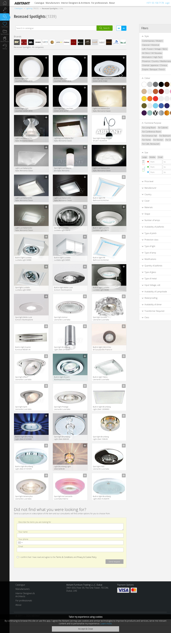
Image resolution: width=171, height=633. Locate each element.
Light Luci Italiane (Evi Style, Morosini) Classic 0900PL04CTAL (24, 139)
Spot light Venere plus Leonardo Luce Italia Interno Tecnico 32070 (24, 497)
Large (136, 157)
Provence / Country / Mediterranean (149, 61)
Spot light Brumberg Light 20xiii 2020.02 (62, 437)
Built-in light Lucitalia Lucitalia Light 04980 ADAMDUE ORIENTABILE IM (24, 259)
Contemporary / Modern (144, 41)
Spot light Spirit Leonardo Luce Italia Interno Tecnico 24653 (24, 408)
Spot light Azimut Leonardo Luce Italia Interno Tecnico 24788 (63, 318)
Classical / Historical (142, 45)
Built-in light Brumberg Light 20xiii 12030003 (102, 408)
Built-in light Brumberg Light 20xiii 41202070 (102, 497)
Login (167, 3)
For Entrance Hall (141, 136)
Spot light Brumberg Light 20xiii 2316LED (62, 348)
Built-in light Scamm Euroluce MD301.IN (23, 348)
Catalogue (39, 2)
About (112, 2)
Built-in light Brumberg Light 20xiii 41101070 (24, 467)
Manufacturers (53, 2)
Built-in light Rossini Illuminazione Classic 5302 (62, 378)
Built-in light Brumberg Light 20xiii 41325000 (24, 437)
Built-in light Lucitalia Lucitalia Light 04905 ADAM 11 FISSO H (62, 259)
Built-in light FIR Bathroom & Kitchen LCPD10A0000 (101, 259)
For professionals (99, 2)
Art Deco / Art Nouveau (144, 53)
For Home (138, 140)
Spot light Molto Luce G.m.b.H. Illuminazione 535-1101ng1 (24, 318)
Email (20, 546)
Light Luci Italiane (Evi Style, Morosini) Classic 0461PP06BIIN (102, 169)
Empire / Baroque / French (145, 69)
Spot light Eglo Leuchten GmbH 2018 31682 (102, 79)
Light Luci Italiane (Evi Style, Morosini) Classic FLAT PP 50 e (63, 199)
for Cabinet (154, 127)
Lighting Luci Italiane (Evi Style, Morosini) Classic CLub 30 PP (63, 139)
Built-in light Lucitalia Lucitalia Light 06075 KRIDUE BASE (101, 229)
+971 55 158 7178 (155, 2)
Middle (144, 157)
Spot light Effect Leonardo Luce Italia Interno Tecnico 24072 (24, 378)
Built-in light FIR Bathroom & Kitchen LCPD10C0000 (101, 199)
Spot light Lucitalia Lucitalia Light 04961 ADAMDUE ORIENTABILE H (24, 288)
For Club (161, 140)
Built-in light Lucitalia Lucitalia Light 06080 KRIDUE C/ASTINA (101, 288)
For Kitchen (150, 140)
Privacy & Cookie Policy (86, 557)
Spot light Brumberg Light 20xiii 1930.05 (101, 437)
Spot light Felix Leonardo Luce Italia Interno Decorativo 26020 (101, 467)
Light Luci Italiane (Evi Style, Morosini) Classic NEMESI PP (24, 199)
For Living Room (140, 127)
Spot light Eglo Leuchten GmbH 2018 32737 (63, 109)
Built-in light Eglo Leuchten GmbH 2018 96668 (62, 80)
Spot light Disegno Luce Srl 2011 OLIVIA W (102, 139)
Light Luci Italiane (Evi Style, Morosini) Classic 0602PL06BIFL (24, 169)
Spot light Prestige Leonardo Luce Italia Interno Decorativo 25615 (62, 408)
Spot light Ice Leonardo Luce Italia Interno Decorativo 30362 (63, 497)
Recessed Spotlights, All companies (29, 47)
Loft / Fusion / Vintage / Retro (146, 49)
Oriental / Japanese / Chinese (146, 65)
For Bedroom (156, 136)
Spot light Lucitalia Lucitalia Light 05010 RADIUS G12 (62, 229)
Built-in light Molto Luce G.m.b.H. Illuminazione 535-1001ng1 (63, 288)
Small (152, 157)
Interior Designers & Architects (75, 2)
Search (106, 28)
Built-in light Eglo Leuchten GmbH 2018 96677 (23, 110)
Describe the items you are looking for (34, 522)
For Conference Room (143, 131)
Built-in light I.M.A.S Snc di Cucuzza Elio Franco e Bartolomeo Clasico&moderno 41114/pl (102, 348)
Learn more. (106, 623)
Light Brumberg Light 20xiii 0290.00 (62, 467)
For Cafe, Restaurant (142, 144)
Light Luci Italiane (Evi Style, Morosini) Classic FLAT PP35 (24, 229)
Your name (23, 532)
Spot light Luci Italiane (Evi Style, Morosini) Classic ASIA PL (62, 169)
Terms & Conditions (64, 557)
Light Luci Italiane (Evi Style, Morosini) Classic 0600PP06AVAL (102, 110)
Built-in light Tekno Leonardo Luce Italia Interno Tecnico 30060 (101, 378)
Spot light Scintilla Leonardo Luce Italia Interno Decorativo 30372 (101, 318)
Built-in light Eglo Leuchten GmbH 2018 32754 (23, 80)
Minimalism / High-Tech (144, 57)
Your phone (23, 539)
